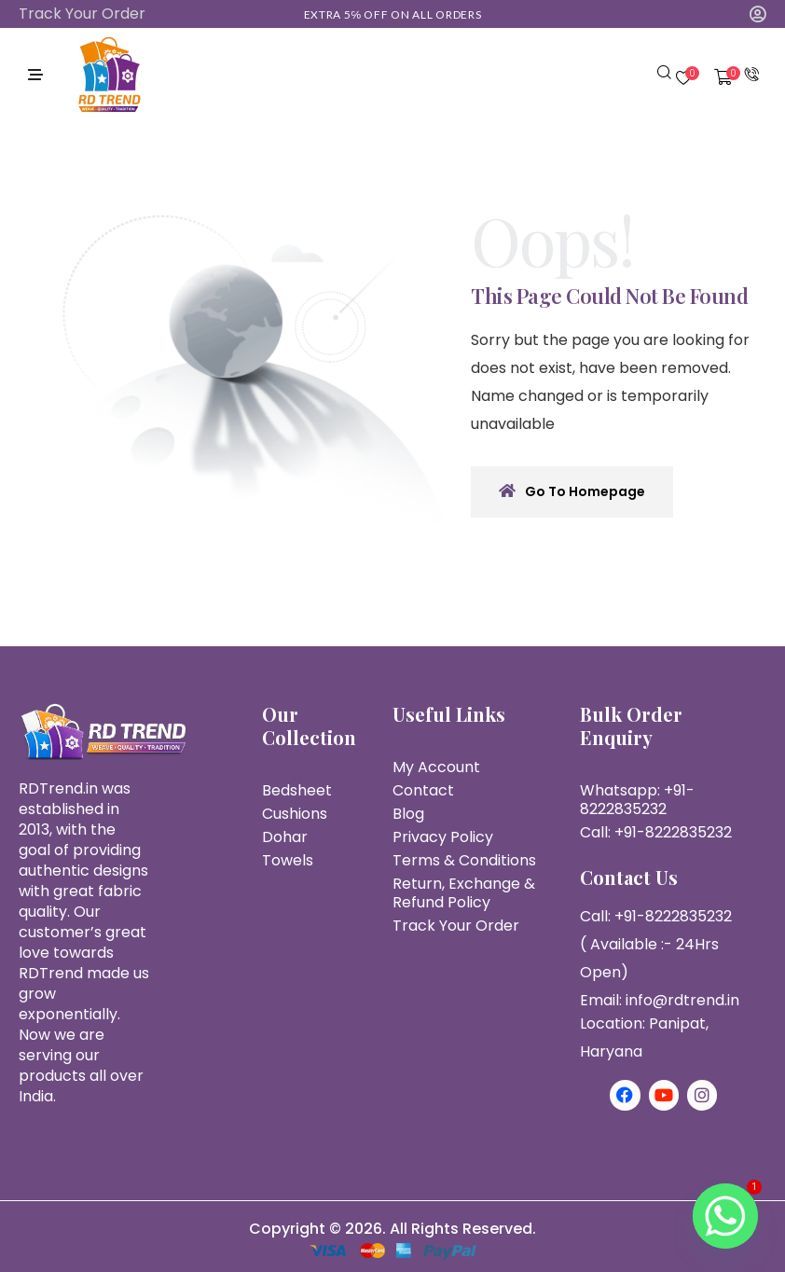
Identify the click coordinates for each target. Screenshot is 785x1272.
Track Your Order (82, 13)
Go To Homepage (572, 491)
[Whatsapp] (725, 1216)
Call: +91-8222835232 (656, 832)
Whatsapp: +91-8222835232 (637, 800)
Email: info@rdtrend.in (659, 1000)
